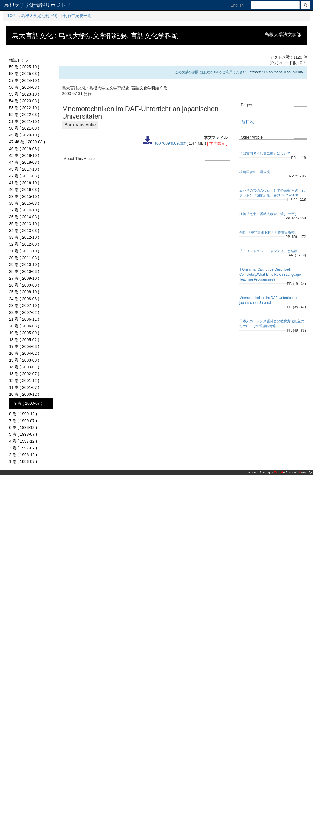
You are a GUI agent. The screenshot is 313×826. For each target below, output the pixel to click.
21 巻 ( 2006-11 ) (24, 319)
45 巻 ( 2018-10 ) (24, 155)
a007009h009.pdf (169, 143)
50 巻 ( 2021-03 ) (24, 128)
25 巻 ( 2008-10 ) (24, 292)
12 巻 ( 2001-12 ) (24, 380)
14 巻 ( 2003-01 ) (24, 367)
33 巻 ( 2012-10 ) (24, 237)
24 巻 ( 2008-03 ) (24, 298)
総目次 (248, 121)
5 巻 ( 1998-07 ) (23, 434)
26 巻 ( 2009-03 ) (24, 285)
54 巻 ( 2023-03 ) (24, 101)
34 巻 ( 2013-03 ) (24, 230)
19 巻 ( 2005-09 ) (24, 333)
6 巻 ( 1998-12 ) (23, 427)
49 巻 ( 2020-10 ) (24, 135)
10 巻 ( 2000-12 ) (24, 394)
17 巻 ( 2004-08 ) (24, 346)
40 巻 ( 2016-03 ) (24, 189)
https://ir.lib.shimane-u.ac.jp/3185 (276, 72)
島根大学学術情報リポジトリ (37, 5)
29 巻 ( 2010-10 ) (24, 264)
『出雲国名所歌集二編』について (265, 153)
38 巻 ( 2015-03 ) (24, 203)
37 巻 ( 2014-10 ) (24, 210)
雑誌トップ (19, 60)
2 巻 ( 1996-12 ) (23, 455)
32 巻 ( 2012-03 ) (24, 244)
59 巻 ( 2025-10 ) (24, 67)
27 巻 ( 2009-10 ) (24, 278)
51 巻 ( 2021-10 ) (24, 121)
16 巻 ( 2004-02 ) (24, 353)
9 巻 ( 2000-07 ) (28, 403)
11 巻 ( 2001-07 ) (24, 387)
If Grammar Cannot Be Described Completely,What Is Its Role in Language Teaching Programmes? (270, 274)
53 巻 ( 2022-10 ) (24, 107)
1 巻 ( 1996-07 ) (23, 461)
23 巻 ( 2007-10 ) (24, 305)
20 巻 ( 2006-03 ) (24, 326)
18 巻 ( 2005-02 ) (24, 339)
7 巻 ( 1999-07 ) (23, 420)
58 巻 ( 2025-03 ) (24, 73)
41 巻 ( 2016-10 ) (24, 182)
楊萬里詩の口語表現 (254, 172)
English (237, 5)
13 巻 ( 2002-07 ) (24, 374)
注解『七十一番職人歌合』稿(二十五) (267, 214)
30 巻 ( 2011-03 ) (24, 258)
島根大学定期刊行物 (39, 15)
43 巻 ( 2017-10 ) (24, 169)
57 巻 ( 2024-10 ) (24, 80)
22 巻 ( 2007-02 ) (24, 312)
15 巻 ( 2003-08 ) (24, 360)
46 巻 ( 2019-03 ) (24, 148)
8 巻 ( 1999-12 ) (23, 414)
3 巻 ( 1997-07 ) (23, 448)
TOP (11, 15)
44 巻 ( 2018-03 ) (24, 162)
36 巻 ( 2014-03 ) (24, 217)
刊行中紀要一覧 (77, 15)
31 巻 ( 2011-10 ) (24, 251)
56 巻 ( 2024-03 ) (24, 87)
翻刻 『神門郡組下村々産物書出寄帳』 (268, 232)
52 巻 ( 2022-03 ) (24, 114)
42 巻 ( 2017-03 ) (24, 176)
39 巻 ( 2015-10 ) (24, 196)
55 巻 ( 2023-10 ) (24, 94)
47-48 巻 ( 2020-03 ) (27, 142)
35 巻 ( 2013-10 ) (24, 223)
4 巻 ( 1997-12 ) (23, 441)
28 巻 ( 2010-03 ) (24, 271)
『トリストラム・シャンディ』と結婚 (268, 251)
